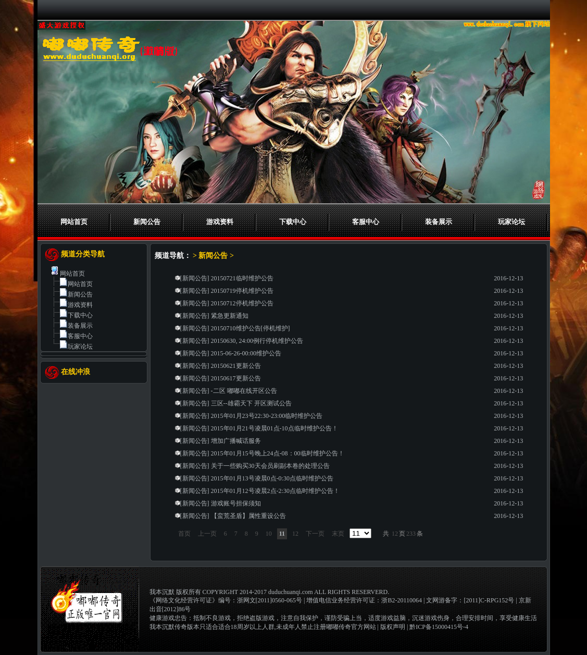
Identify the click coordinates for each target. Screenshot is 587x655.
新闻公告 (146, 222)
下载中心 (292, 222)
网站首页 (74, 222)
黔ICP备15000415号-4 (438, 627)
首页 (184, 533)
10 (269, 533)
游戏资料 (219, 222)
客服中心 (365, 222)
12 (295, 533)
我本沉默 (161, 592)
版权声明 (392, 627)
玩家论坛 (511, 222)
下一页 (315, 533)
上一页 (207, 533)
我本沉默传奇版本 (174, 627)
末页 (338, 533)
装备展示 (438, 222)
